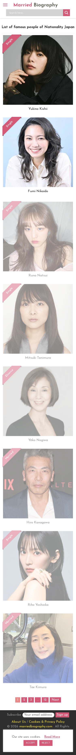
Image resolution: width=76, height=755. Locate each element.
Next (55, 700)
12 (45, 700)
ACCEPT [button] (30, 743)
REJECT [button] (46, 743)
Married (35, 5)
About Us (19, 722)
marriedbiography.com (35, 726)
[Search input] (35, 12)
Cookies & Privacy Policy (47, 722)
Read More (52, 736)
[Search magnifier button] (66, 12)
